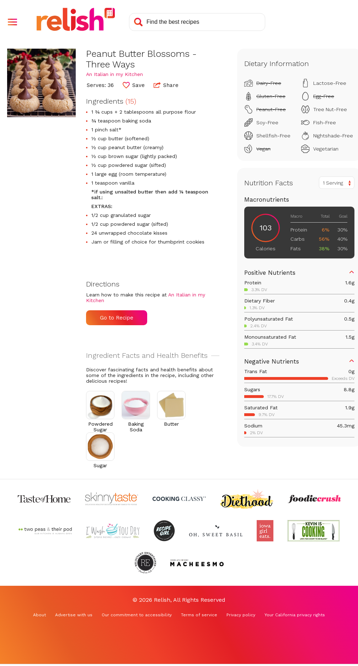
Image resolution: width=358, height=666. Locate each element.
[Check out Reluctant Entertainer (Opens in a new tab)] (145, 562)
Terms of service (199, 614)
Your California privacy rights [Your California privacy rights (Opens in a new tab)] (295, 614)
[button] (12, 22)
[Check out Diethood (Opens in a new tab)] (246, 498)
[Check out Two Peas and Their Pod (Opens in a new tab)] (45, 530)
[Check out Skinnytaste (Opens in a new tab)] (111, 498)
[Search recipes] (197, 22)
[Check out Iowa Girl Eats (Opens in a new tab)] (265, 530)
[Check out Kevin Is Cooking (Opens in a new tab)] (314, 530)
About (39, 614)
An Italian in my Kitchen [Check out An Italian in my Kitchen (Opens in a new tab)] (114, 74)
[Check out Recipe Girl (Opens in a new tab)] (164, 530)
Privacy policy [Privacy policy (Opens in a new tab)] (240, 614)
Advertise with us (73, 614)
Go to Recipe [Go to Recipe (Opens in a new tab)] (116, 318)
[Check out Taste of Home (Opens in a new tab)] (44, 498)
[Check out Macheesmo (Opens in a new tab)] (197, 562)
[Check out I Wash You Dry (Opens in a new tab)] (112, 530)
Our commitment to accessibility (137, 614)
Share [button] (166, 84)
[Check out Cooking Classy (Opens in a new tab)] (179, 498)
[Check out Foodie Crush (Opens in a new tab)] (314, 498)
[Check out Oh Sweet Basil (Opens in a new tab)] (215, 530)
